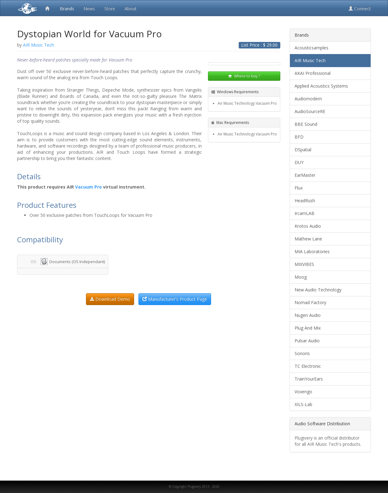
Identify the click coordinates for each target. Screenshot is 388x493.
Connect (360, 8)
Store (109, 8)
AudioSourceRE (310, 111)
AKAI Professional (313, 73)
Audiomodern (308, 99)
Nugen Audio (308, 315)
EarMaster (305, 175)
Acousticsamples (311, 48)
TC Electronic (308, 366)
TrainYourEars (309, 379)
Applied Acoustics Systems (321, 86)
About (130, 8)
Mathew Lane (308, 239)
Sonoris (302, 353)
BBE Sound (306, 124)
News (89, 8)
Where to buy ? (244, 76)
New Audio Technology (318, 290)
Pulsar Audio (307, 341)
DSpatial (303, 150)
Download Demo (110, 299)
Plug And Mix (308, 328)
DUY (299, 162)
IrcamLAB (304, 213)
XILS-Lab (303, 404)
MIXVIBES (304, 264)
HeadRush (305, 200)
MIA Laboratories (312, 251)
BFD (299, 137)
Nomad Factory (310, 302)
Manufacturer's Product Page (174, 299)
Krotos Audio (308, 226)
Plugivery (26, 8)
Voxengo (303, 392)
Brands (67, 8)
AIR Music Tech (310, 60)
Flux (299, 188)
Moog (301, 277)
